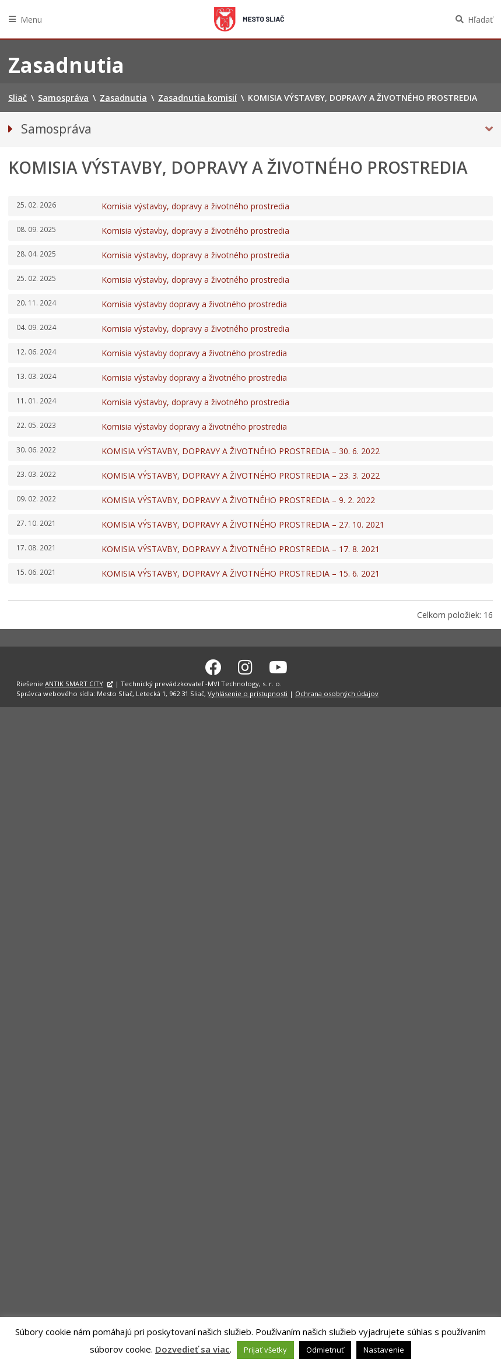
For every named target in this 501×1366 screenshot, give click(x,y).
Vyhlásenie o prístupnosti (248, 691)
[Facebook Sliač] (213, 666)
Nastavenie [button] (383, 1349)
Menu (31, 19)
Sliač (249, 19)
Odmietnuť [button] (325, 1349)
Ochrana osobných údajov (337, 691)
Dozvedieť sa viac (192, 1349)
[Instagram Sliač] (245, 666)
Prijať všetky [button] (265, 1349)
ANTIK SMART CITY (74, 682)
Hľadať (480, 19)
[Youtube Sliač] (278, 666)
